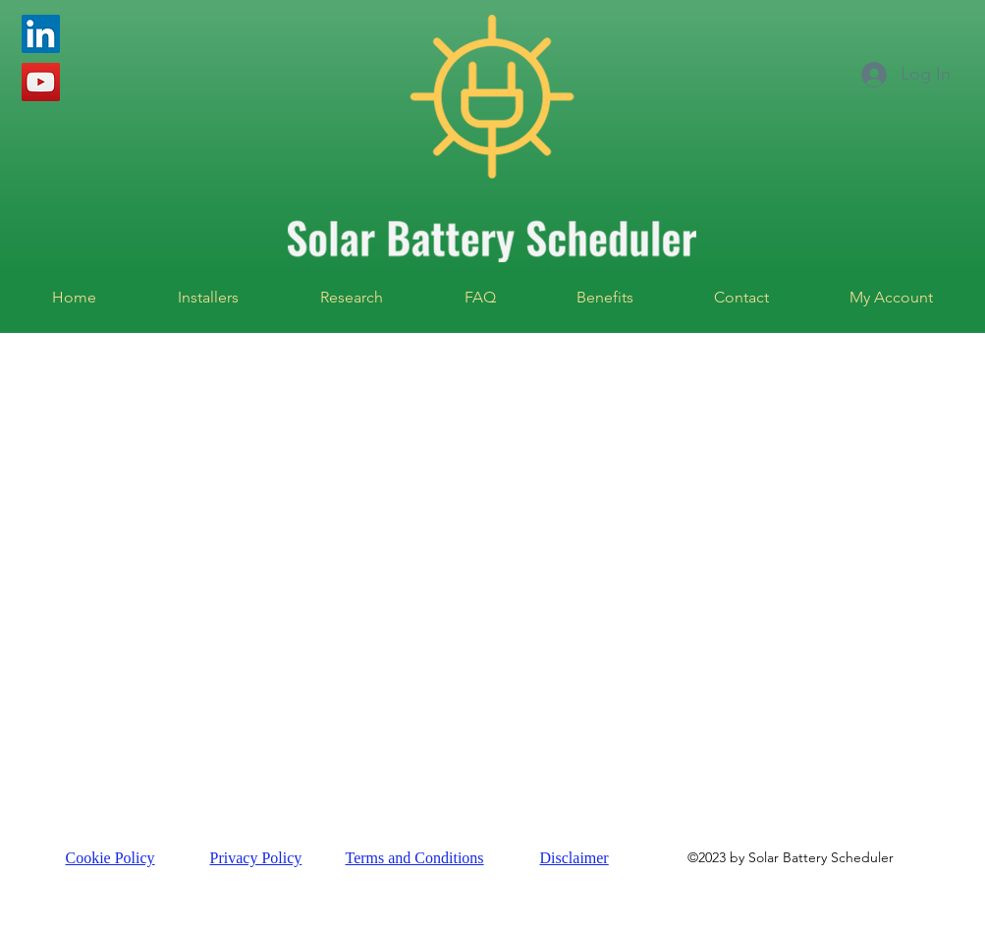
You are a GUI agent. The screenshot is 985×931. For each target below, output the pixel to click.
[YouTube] (41, 82)
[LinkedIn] (41, 34)
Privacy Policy (256, 857)
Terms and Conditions (415, 857)
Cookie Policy (110, 857)
